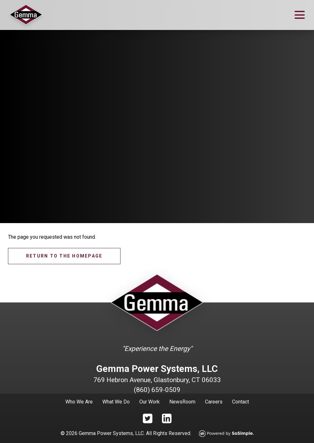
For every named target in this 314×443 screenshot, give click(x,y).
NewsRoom (182, 402)
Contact (240, 402)
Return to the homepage (64, 255)
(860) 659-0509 (157, 390)
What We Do (116, 402)
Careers (214, 402)
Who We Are (79, 402)
